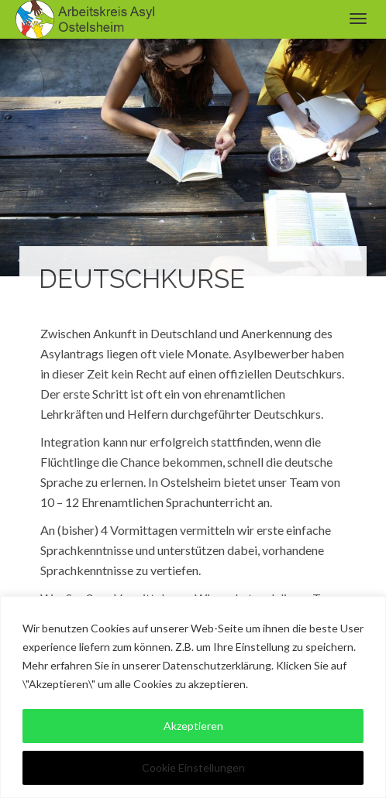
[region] (193, 697)
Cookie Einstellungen (193, 767)
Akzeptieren (193, 725)
